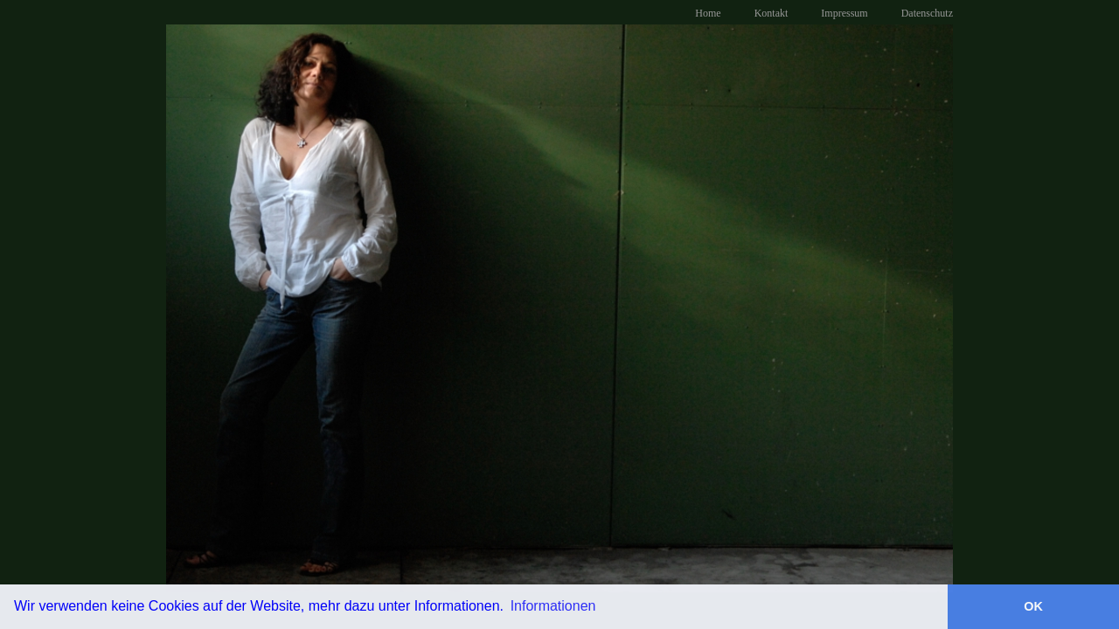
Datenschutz (927, 13)
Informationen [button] (553, 605)
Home (707, 13)
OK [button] (1033, 606)
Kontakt (771, 13)
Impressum (844, 13)
